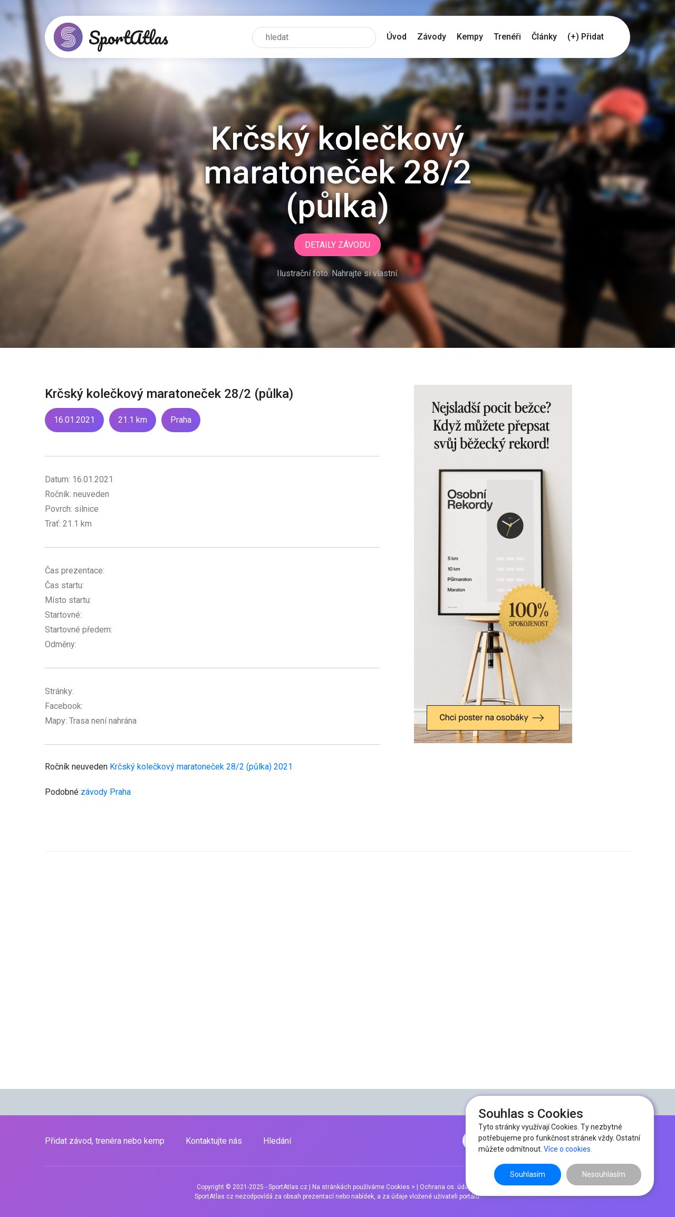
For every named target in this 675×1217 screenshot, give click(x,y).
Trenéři (507, 37)
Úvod (397, 37)
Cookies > (400, 1187)
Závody (431, 37)
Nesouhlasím (603, 1174)
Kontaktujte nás (214, 1141)
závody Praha (106, 792)
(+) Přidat (585, 37)
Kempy (470, 37)
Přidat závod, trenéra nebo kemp (105, 1141)
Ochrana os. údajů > (449, 1187)
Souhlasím (527, 1174)
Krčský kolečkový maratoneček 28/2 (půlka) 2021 (201, 767)
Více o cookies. (568, 1149)
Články (544, 37)
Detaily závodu (337, 245)
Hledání (277, 1141)
